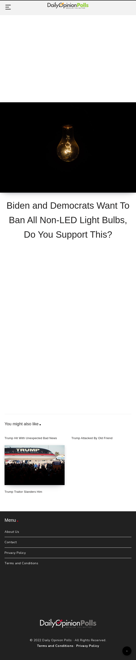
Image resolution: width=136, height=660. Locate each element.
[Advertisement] (68, 53)
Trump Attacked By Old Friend (92, 438)
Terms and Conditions (21, 563)
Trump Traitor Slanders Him (23, 491)
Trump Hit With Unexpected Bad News (31, 438)
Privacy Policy (15, 553)
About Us (12, 532)
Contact (11, 542)
